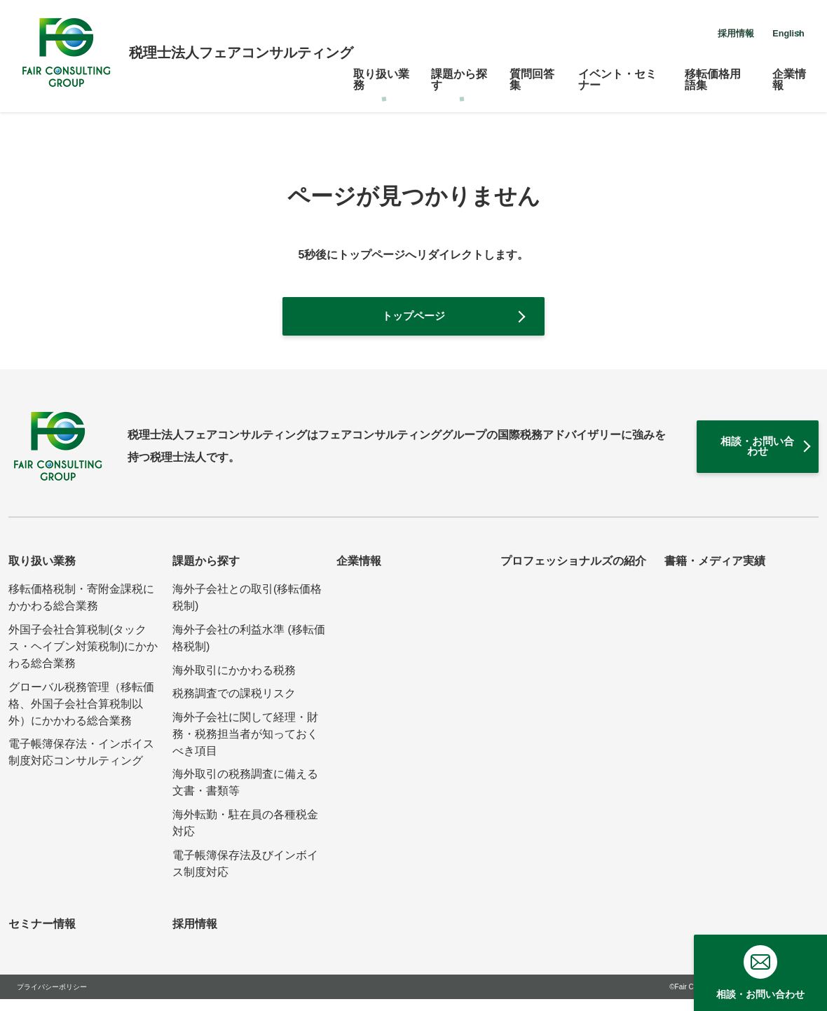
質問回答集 (532, 72)
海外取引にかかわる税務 (234, 682)
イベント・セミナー (617, 72)
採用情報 (686, 30)
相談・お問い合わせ (720, 454)
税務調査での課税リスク (234, 706)
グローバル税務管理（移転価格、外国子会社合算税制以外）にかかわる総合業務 (81, 715)
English (772, 30)
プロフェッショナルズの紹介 (573, 573)
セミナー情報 (42, 936)
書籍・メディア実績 (714, 573)
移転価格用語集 (713, 72)
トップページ (413, 318)
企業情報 (789, 72)
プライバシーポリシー (52, 999)
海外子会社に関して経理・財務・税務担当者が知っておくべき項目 (245, 746)
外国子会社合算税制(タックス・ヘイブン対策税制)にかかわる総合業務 (83, 658)
